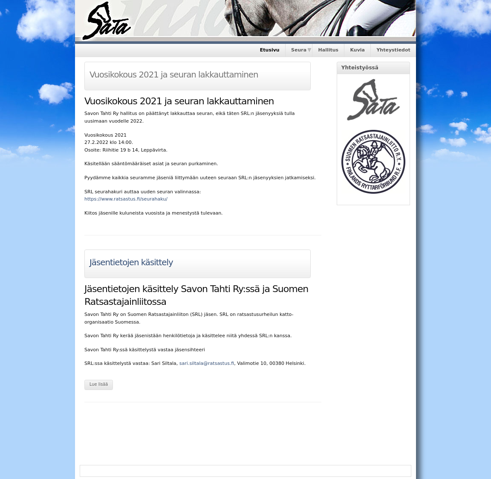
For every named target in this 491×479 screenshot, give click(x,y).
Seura (298, 50)
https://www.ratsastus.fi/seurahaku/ (126, 199)
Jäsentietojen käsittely (131, 262)
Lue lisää (99, 384)
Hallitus (328, 50)
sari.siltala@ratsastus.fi (206, 363)
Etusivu (270, 50)
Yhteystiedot (393, 50)
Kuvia (357, 50)
